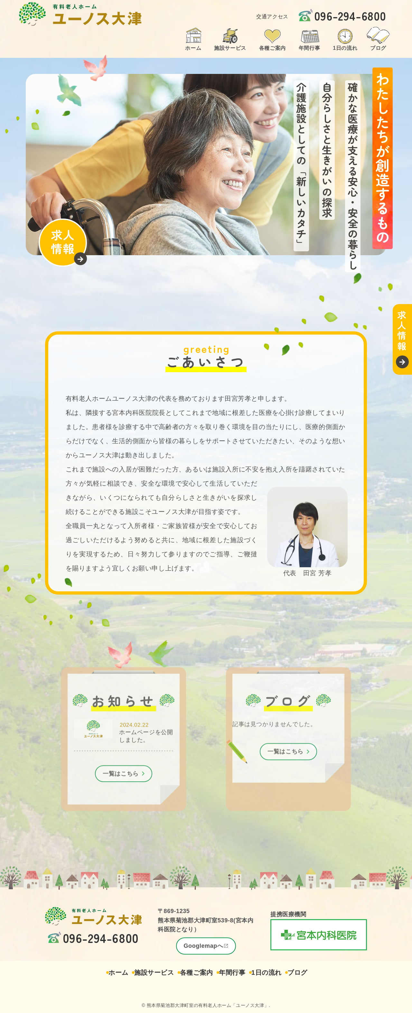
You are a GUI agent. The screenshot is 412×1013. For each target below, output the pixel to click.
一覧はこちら (121, 781)
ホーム (107, 972)
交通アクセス (272, 16)
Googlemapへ (203, 946)
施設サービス (147, 972)
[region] (206, 164)
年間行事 (234, 972)
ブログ (309, 972)
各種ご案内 (194, 972)
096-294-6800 (350, 15)
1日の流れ (273, 972)
